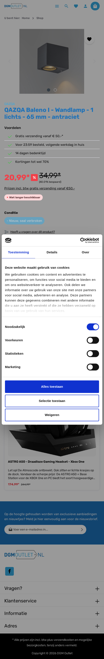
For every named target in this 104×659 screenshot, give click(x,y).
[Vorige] (9, 61)
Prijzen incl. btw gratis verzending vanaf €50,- (39, 188)
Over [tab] (85, 252)
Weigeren (52, 415)
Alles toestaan (52, 386)
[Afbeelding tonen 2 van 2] (55, 90)
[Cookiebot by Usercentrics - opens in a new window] (80, 240)
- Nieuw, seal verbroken (24, 221)
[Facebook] (9, 571)
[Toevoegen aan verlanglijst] (89, 39)
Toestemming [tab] (18, 252)
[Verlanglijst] (76, 6)
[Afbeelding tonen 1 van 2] (48, 90)
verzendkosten (64, 640)
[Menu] (57, 6)
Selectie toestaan (52, 401)
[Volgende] (94, 61)
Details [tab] (52, 252)
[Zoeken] (66, 6)
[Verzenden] (82, 529)
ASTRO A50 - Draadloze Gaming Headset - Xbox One (46, 462)
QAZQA (9, 104)
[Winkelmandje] (95, 6)
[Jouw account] (85, 6)
